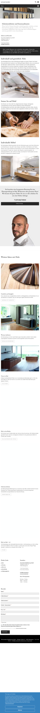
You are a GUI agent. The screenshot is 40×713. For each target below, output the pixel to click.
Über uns (4, 580)
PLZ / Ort (3, 622)
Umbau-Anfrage (19, 203)
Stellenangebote (5, 584)
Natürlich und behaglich (7, 294)
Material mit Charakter (8, 300)
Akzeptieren (20, 706)
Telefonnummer (4, 613)
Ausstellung (4, 582)
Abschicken (4, 644)
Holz (2, 6)
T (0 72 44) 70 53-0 (5, 43)
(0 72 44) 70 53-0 (21, 200)
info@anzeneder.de (5, 44)
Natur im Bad (4, 389)
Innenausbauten (6, 507)
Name (2, 604)
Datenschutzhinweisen (9, 703)
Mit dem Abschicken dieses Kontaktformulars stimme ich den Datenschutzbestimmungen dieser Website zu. (15, 638)
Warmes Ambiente (6, 335)
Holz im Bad (5, 396)
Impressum (29, 653)
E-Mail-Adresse (4, 609)
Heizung (3, 578)
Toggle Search (35, 2)
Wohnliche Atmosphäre (8, 341)
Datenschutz (24, 653)
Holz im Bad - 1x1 (6, 555)
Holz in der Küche (6, 444)
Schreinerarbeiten (5, 500)
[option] (20, 13)
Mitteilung (3, 627)
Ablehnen (20, 710)
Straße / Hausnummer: (6, 618)
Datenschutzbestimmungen (21, 641)
